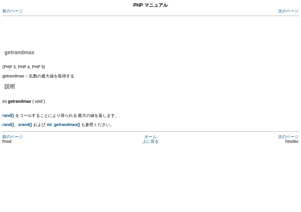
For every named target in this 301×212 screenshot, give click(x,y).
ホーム (150, 136)
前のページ (12, 11)
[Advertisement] (109, 32)
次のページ (288, 11)
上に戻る (150, 141)
